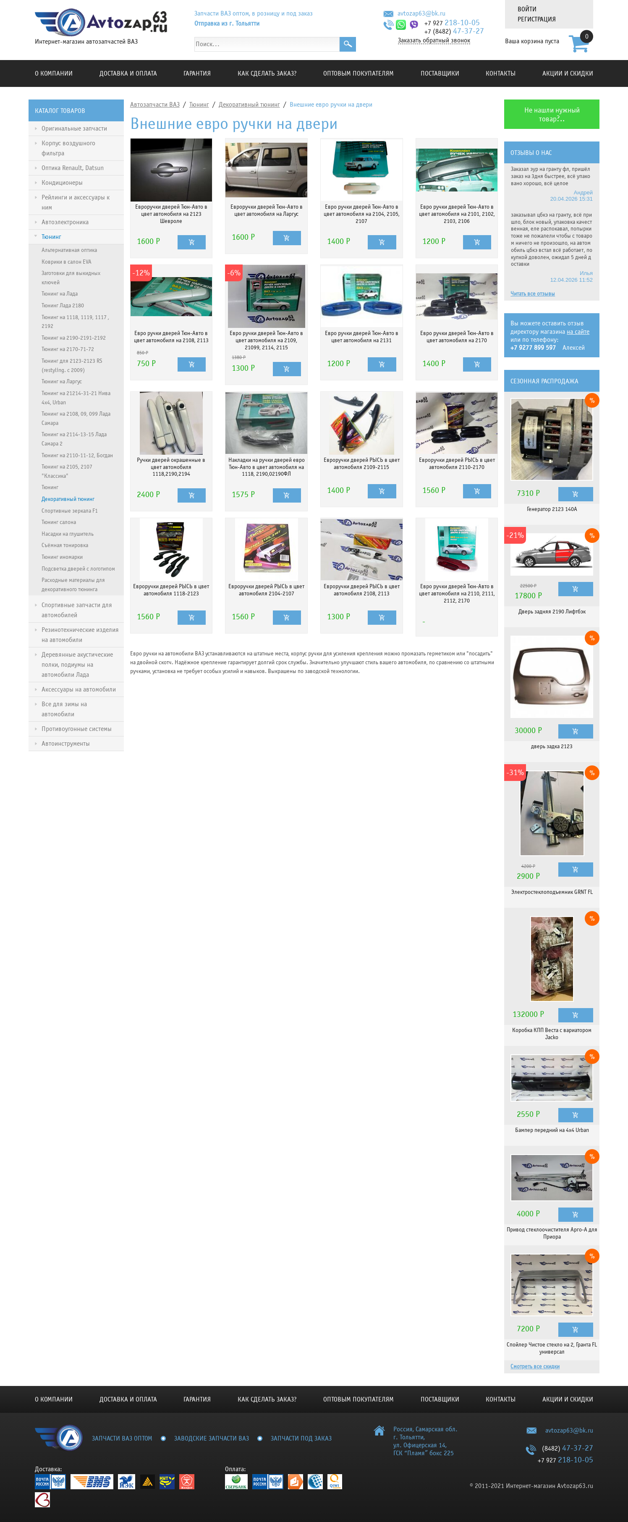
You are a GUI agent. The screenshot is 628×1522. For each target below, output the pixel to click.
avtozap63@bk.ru (421, 13)
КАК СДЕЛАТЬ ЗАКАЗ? (267, 73)
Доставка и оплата (128, 73)
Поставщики (440, 73)
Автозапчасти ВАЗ (155, 104)
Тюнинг (199, 104)
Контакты (500, 73)
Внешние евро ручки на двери (331, 104)
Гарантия (197, 73)
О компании (54, 73)
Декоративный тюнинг (249, 104)
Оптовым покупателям (358, 73)
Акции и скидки (567, 73)
